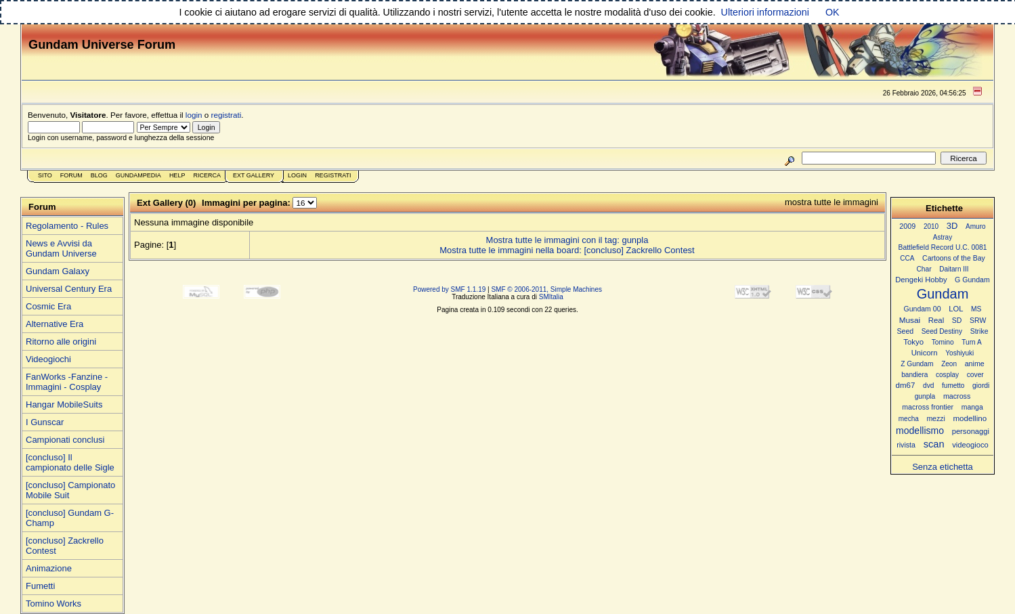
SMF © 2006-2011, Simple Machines (546, 289)
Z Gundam (917, 364)
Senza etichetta (942, 467)
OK (832, 12)
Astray (942, 237)
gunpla (925, 396)
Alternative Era (54, 324)
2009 (907, 226)
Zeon (949, 364)
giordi (980, 385)
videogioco (970, 445)
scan (934, 444)
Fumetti (40, 586)
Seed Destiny (942, 331)
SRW (978, 320)
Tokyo (913, 342)
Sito (45, 175)
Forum (71, 175)
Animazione (49, 568)
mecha (909, 418)
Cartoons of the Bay (953, 258)
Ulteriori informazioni (765, 12)
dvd (928, 385)
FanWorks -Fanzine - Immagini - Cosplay (67, 382)
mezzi (935, 418)
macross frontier (927, 407)
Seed (905, 331)
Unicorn (924, 353)
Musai (909, 319)
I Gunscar (45, 422)
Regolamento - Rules (67, 226)
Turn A (971, 342)
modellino (970, 418)
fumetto (953, 385)
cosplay (947, 374)
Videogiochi (48, 359)
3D (952, 226)
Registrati (333, 175)
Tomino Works (53, 603)
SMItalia (551, 297)
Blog (99, 175)
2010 (931, 226)
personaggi (970, 431)
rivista (906, 445)
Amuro (976, 226)
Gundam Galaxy (57, 271)
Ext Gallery (253, 175)
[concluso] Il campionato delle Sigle (70, 462)
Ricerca (207, 175)
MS (976, 309)
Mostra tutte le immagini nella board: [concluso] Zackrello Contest (566, 250)
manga (972, 407)
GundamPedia (138, 175)
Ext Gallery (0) (166, 203)
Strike (979, 331)
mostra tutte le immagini (831, 202)
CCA (907, 258)
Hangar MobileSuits (64, 404)
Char (923, 269)
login (194, 114)
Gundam (943, 293)
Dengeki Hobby (921, 280)
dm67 (905, 385)
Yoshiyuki (959, 353)
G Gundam (972, 280)
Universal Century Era (69, 289)
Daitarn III (953, 269)
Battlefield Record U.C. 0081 (943, 247)
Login (297, 175)
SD (957, 320)
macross (956, 396)
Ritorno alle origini (61, 341)
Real (936, 320)
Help (177, 175)
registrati (226, 114)
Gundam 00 (922, 309)
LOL (956, 309)
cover (975, 374)
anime (975, 363)
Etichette (944, 208)
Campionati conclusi (65, 440)
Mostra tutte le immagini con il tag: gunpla (567, 240)
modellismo (920, 430)
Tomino (943, 342)
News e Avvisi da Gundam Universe (61, 248)
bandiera (914, 374)
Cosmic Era (48, 306)
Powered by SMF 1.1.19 (449, 289)
